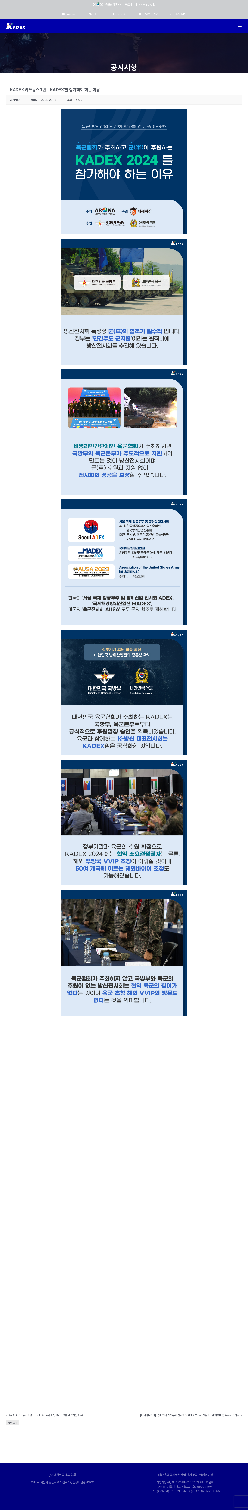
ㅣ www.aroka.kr (124, 4)
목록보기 (12, 1422)
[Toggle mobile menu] (240, 25)
